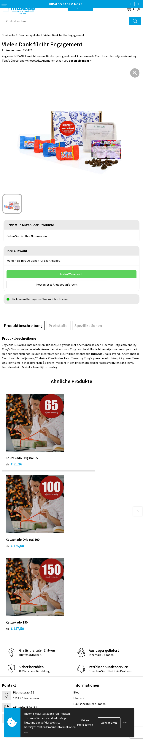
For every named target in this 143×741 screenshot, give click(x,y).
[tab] (23, 325)
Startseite (8, 35)
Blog (76, 610)
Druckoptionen (83, 627)
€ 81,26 (14, 463)
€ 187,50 (15, 546)
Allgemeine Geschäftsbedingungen (95, 669)
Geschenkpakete (29, 35)
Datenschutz (81, 681)
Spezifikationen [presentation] (88, 325)
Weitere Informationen (85, 722)
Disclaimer (80, 686)
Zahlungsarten (11, 675)
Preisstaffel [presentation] (59, 325)
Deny (124, 722)
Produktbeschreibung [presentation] (23, 325)
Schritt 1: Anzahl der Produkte (30, 225)
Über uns (79, 616)
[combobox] (65, 21)
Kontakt (7, 669)
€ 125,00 (84, 463)
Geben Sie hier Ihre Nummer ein (27, 236)
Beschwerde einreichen (16, 686)
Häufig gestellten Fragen (89, 621)
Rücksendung (10, 681)
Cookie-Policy (82, 675)
